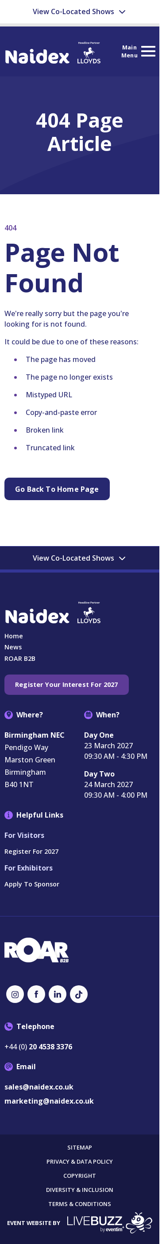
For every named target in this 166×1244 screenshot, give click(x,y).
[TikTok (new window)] (79, 994)
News (13, 647)
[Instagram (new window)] (15, 994)
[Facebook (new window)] (36, 994)
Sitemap (79, 1147)
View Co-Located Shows (80, 11)
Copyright (79, 1175)
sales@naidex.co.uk (38, 1087)
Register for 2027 (31, 851)
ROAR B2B (19, 658)
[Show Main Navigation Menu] (138, 51)
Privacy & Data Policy (79, 1161)
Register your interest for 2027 (66, 684)
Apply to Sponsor (31, 884)
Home (13, 636)
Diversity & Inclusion (79, 1190)
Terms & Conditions (79, 1204)
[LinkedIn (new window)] (57, 994)
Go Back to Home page (57, 489)
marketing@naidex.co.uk (49, 1101)
